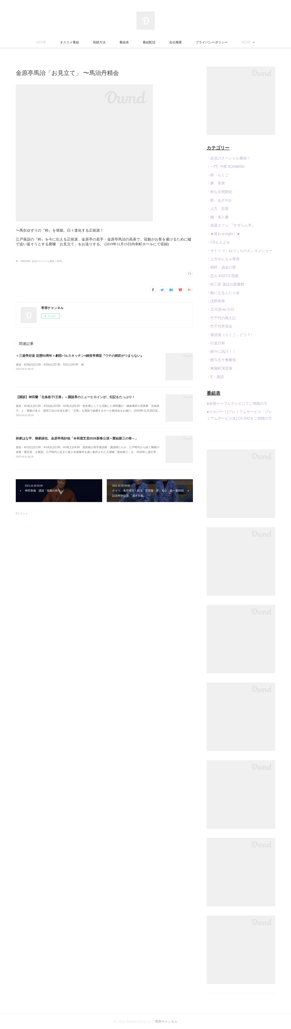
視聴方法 (99, 42)
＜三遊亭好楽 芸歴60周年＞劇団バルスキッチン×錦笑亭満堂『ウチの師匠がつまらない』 (80, 355)
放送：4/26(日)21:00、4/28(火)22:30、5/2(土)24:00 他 (50, 364)
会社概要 (175, 42)
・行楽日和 (216, 343)
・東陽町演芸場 (219, 368)
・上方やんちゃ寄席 (223, 259)
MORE (246, 42)
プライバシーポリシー (212, 42)
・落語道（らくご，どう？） (230, 335)
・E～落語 (215, 377)
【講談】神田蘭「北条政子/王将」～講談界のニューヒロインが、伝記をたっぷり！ (75, 397)
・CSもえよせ (218, 242)
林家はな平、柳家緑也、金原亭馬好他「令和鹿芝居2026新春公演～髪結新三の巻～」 (77, 438)
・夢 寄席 (216, 183)
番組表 (124, 42)
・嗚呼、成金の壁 (221, 267)
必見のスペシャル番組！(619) (47, 261)
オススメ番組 (69, 42)
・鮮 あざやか (219, 200)
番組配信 (149, 42)
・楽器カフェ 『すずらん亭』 (231, 225)
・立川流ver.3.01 (220, 309)
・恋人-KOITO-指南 (223, 276)
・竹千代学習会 (219, 326)
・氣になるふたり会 (223, 293)
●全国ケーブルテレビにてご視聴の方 (237, 403)
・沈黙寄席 (216, 301)
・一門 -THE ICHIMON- (226, 167)
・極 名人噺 (218, 217)
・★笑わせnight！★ (223, 234)
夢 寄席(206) (23, 261)
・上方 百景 (218, 209)
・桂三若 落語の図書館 (225, 284)
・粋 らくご (218, 175)
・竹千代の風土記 (221, 318)
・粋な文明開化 (219, 192)
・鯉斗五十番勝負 (221, 360)
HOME (41, 42)
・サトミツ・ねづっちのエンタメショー (239, 251)
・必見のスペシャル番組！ (229, 158)
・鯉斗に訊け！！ (221, 351)
